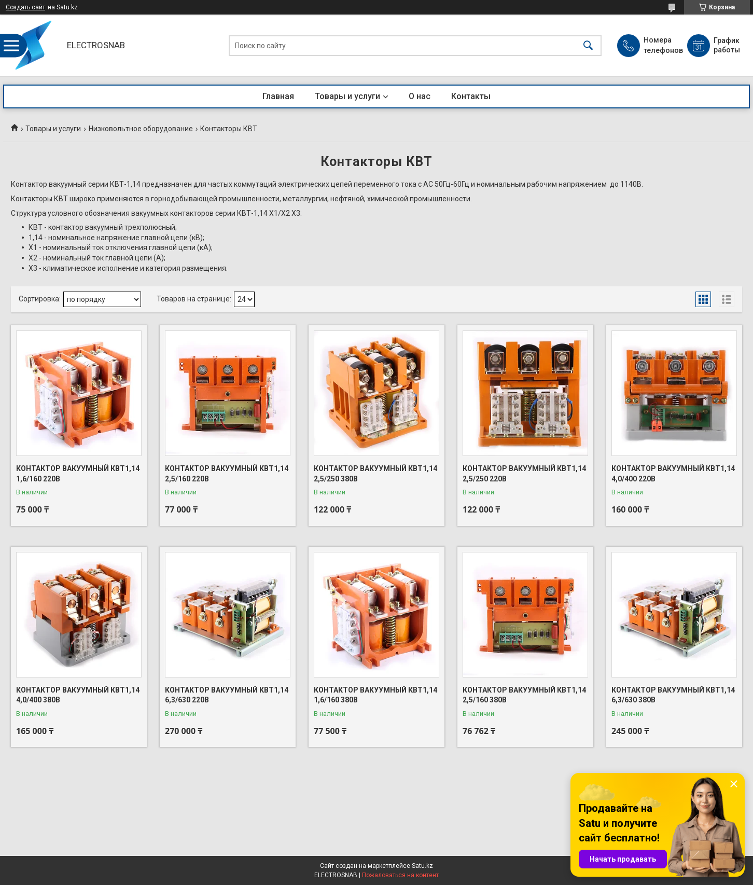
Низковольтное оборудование (141, 129)
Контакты (471, 96)
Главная (278, 96)
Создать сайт (25, 7)
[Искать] (588, 45)
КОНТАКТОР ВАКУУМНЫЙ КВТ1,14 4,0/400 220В (673, 473)
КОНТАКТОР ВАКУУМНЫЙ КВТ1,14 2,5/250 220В (524, 473)
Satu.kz (422, 865)
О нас (419, 96)
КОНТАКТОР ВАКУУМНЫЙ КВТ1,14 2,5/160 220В (226, 473)
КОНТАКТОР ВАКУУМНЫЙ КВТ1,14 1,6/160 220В (78, 473)
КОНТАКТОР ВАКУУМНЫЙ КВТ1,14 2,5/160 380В (524, 695)
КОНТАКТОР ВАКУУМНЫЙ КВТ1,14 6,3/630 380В (673, 695)
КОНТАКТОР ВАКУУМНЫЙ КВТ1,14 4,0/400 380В (78, 695)
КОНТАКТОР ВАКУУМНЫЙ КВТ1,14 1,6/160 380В (375, 695)
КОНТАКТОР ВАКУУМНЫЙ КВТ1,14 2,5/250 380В (375, 473)
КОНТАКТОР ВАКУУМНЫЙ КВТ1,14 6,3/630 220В (226, 695)
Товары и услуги (347, 96)
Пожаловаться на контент (400, 875)
